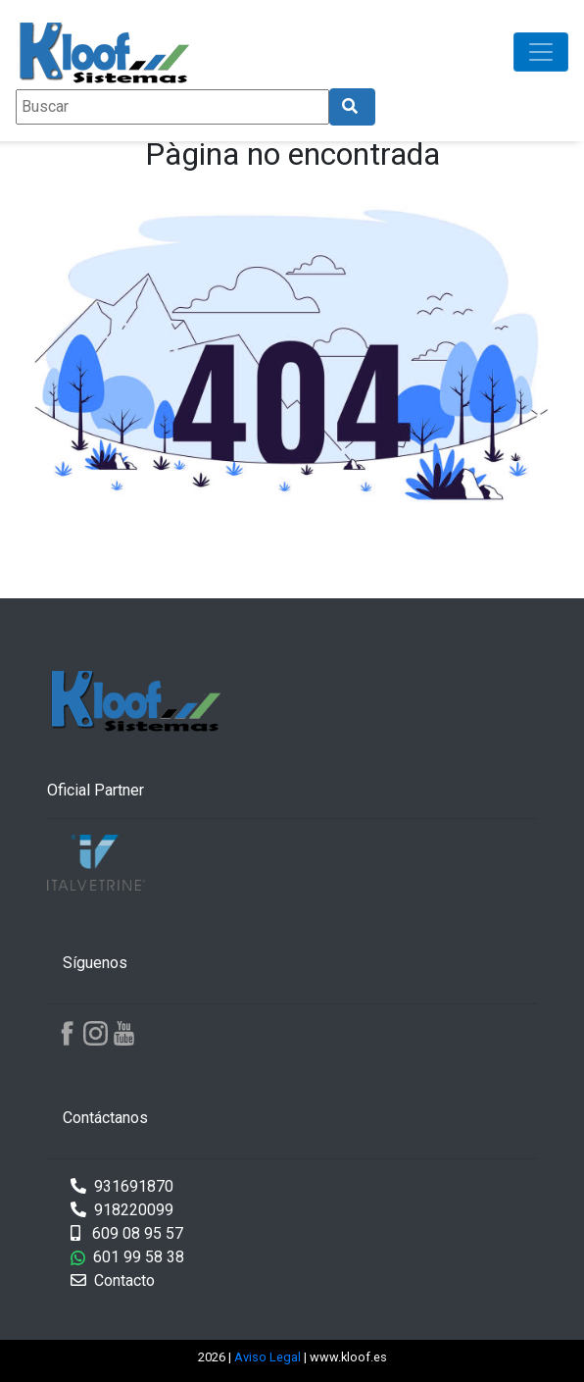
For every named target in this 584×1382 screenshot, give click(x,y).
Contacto (113, 1280)
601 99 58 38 (127, 1257)
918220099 (122, 1210)
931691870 (122, 1186)
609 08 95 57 (127, 1233)
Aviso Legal (269, 1357)
